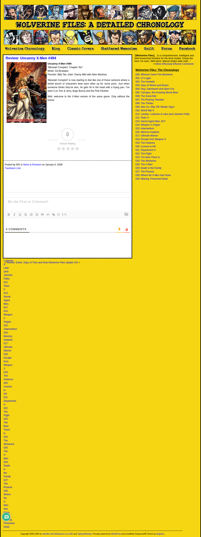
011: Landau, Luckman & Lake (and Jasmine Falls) (162, 114)
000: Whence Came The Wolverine (154, 74)
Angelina (160, 534)
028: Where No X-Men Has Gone (153, 175)
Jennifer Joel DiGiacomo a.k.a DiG (57, 534)
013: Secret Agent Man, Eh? (7, 300)
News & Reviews (32, 164)
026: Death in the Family (148, 168)
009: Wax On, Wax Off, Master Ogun (154, 106)
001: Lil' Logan (143, 78)
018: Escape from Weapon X (8, 361)
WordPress (116, 534)
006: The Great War (145, 96)
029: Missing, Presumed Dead (151, 178)
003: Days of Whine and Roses (151, 85)
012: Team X (6, 286)
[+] (64, 214)
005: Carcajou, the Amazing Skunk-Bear (156, 92)
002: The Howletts (145, 81)
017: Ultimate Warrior (8, 347)
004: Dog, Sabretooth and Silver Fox (154, 89)
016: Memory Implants (8, 336)
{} (58, 214)
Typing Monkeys (84, 534)
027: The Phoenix (144, 171)
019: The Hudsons (145, 142)
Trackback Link (13, 168)
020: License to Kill (145, 146)
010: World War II (144, 110)
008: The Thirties (144, 103)
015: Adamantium (144, 128)
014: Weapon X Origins (147, 124)
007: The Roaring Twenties (149, 99)
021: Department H (10, 401)
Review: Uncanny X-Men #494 (31, 58)
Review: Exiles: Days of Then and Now (27, 262)
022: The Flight (6, 412)
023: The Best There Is (7, 426)
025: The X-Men (144, 164)
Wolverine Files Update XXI (63, 262)
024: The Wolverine (145, 160)
